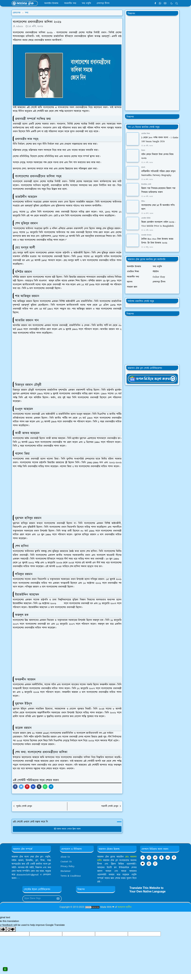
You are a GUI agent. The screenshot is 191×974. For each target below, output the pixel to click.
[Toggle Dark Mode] (171, 3)
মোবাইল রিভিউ (145, 218)
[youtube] (165, 3)
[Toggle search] (176, 3)
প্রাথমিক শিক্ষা (145, 133)
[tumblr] (161, 857)
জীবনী (143, 167)
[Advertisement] (68, 358)
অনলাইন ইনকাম (146, 235)
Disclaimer (66, 871)
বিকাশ (143, 150)
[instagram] (148, 863)
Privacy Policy (67, 866)
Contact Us (66, 861)
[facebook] (155, 3)
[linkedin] (167, 857)
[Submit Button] (58, 899)
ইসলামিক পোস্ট (146, 184)
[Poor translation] (11, 929)
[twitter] (142, 863)
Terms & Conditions (71, 876)
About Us (65, 857)
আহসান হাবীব (124, 907)
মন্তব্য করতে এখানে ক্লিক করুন (67, 828)
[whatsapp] (160, 3)
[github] (155, 863)
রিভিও (143, 201)
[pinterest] (174, 857)
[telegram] (155, 857)
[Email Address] (39, 899)
